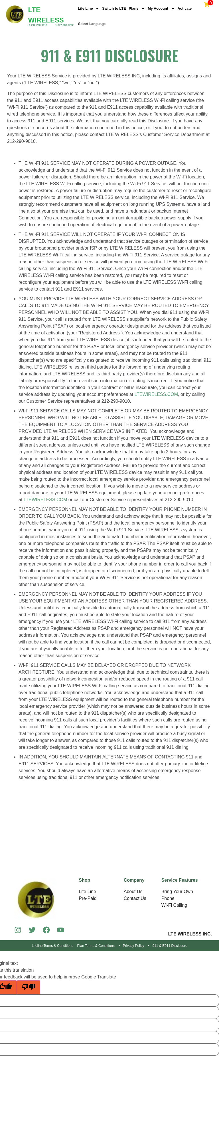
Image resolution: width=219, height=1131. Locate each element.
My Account (168, 9)
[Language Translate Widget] (100, 24)
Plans (141, 9)
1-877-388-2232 (64, 25)
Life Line (89, 9)
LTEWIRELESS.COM (156, 395)
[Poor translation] (28, 989)
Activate (193, 9)
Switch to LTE (117, 9)
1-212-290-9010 (38, 25)
